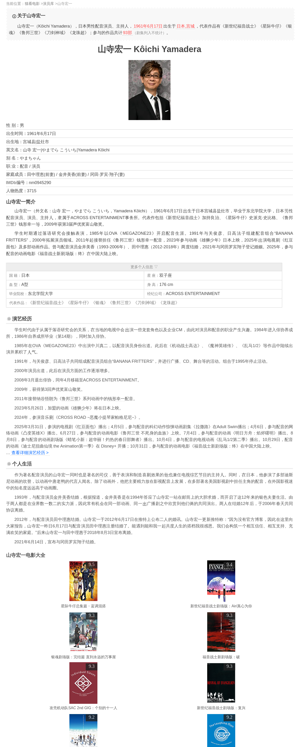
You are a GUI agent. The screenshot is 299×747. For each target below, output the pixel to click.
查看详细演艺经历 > (30, 452)
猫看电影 (32, 4)
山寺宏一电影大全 (25, 555)
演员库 (48, 4)
